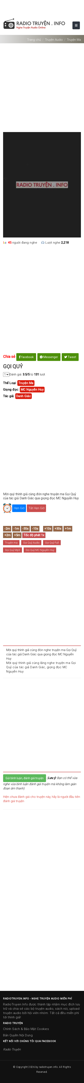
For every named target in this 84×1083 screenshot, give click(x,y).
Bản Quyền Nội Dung (18, 1035)
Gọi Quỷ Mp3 (12, 550)
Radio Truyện (12, 1049)
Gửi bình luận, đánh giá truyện (25, 778)
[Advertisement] (42, 86)
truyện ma (25, 383)
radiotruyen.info (48, 1067)
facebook (26, 357)
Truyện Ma (74, 40)
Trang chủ (34, 40)
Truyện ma (11, 542)
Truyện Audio (54, 40)
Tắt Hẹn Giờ (36, 508)
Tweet (70, 357)
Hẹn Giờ (19, 508)
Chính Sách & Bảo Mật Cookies (26, 1029)
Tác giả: (8, 396)
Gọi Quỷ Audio (31, 542)
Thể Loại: (10, 383)
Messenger (49, 357)
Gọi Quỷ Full (52, 542)
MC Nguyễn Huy (32, 389)
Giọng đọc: (11, 389)
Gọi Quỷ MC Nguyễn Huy (40, 550)
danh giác (23, 396)
